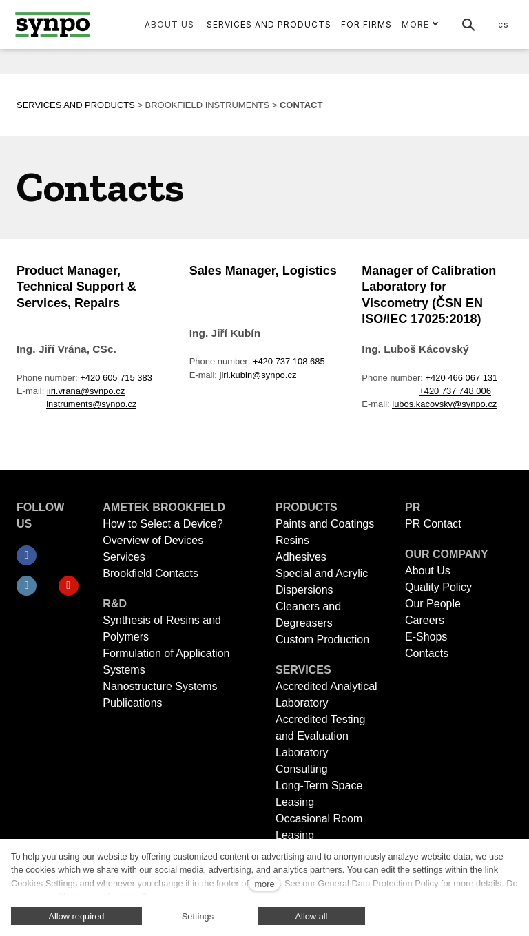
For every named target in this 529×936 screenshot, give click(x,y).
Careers (424, 620)
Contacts (426, 653)
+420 (264, 336)
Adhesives (301, 557)
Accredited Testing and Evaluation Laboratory (320, 736)
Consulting (302, 769)
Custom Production (322, 639)
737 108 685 (300, 336)
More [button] (420, 24)
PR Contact (433, 524)
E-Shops (426, 637)
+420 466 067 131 (462, 352)
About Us (427, 570)
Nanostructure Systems (160, 686)
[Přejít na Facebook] (27, 555)
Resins (292, 540)
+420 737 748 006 (455, 365)
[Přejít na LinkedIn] (27, 586)
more (264, 884)
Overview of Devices (153, 540)
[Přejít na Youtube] (69, 586)
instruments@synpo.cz (91, 378)
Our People (433, 604)
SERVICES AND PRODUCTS (76, 79)
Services (124, 557)
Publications (132, 703)
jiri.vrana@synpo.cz (86, 365)
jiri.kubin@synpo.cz (258, 349)
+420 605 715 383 (116, 352)
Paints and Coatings (325, 524)
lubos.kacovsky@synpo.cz (444, 378)
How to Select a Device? (162, 524)
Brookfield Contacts (150, 573)
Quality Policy (438, 587)
